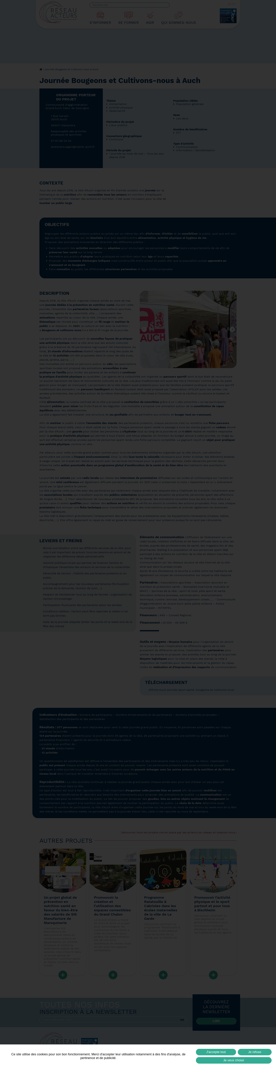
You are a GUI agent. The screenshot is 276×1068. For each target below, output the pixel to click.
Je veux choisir (233, 1060)
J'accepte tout (216, 1052)
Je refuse (254, 1052)
